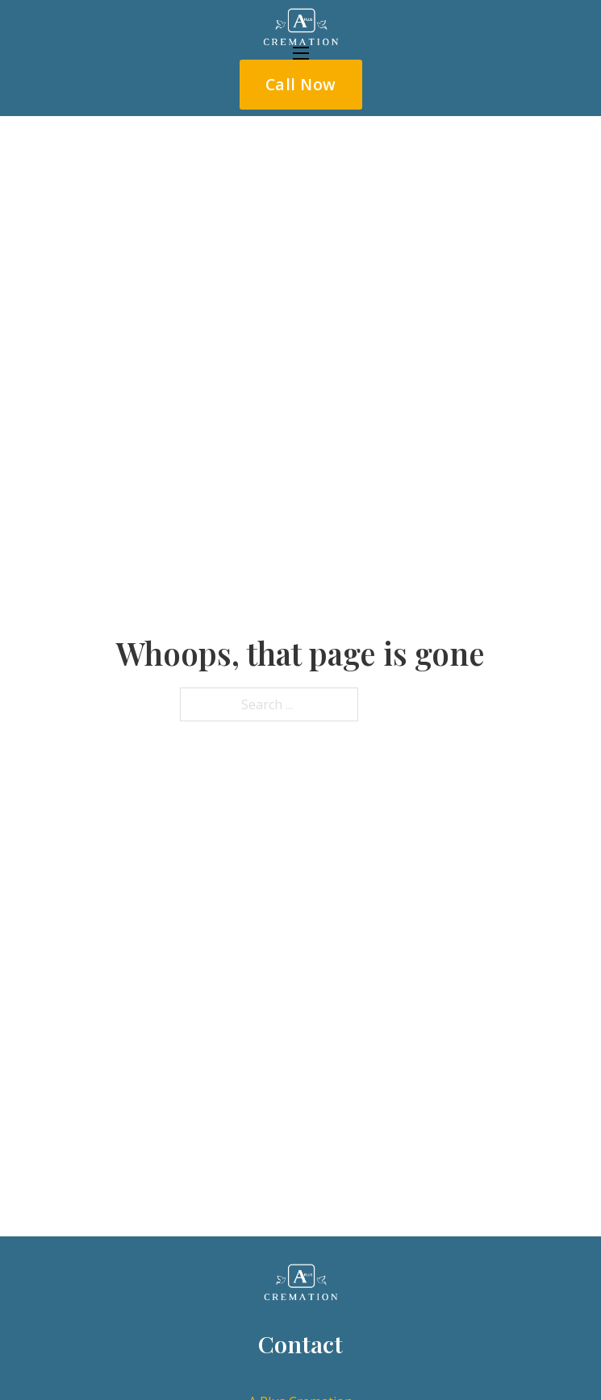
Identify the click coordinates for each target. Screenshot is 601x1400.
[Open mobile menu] (301, 53)
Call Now (300, 84)
